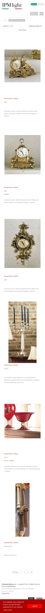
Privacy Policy (5, 593)
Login (34, 14)
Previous (15, 572)
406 (5, 102)
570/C (6, 368)
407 (5, 280)
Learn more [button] (7, 610)
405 (5, 191)
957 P (6, 457)
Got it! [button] (35, 606)
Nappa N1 (8, 546)
